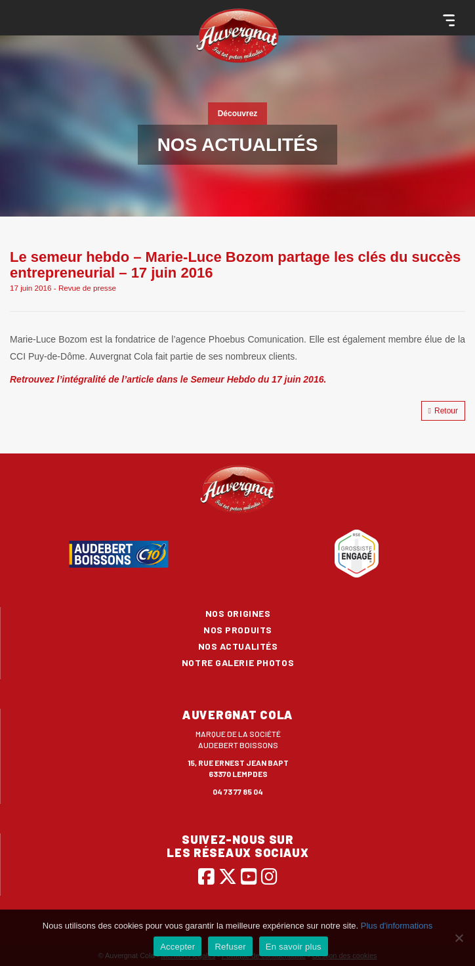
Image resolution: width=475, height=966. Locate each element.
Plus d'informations (396, 926)
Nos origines (238, 613)
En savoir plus (293, 947)
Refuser (230, 947)
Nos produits (237, 629)
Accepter (177, 947)
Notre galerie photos (238, 662)
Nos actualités (238, 646)
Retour (443, 410)
